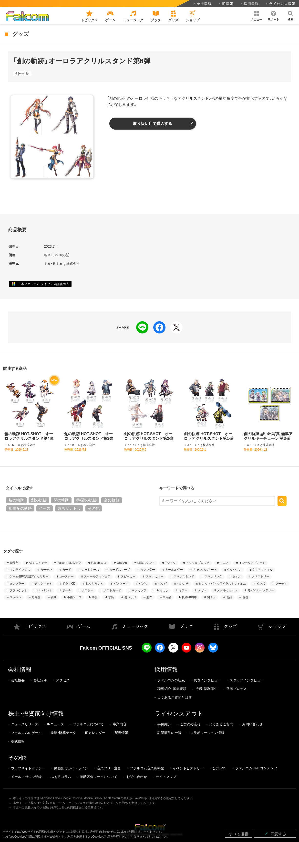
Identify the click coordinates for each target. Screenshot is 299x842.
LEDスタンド (146, 563)
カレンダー (147, 569)
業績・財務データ (63, 733)
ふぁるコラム (61, 777)
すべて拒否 (238, 834)
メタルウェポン (227, 590)
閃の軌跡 (61, 500)
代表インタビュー (207, 680)
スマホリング (213, 576)
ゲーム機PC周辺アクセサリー (29, 576)
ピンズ (260, 583)
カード (66, 569)
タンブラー (17, 583)
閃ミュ (211, 597)
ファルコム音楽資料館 (147, 768)
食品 (229, 597)
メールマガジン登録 (26, 777)
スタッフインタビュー (247, 680)
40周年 (14, 563)
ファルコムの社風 (171, 680)
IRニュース (55, 724)
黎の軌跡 (16, 500)
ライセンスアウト (179, 713)
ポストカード (112, 590)
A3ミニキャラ (38, 563)
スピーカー (128, 576)
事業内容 (119, 724)
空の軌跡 (111, 500)
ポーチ (66, 590)
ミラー (183, 590)
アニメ (224, 563)
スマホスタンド (184, 576)
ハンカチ (183, 583)
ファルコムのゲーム (26, 733)
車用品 (167, 597)
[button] (256, 15)
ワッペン (15, 597)
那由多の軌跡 (20, 508)
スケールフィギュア (97, 576)
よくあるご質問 (221, 724)
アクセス (63, 680)
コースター (66, 576)
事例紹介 (164, 724)
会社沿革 (40, 680)
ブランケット (18, 590)
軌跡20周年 (189, 597)
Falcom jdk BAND (69, 563)
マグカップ (139, 590)
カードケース (90, 569)
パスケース (121, 583)
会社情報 (202, 4)
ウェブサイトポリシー (28, 768)
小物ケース (74, 597)
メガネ (202, 590)
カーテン (46, 569)
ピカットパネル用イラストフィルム (222, 583)
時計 (95, 597)
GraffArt (122, 563)
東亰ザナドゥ (69, 508)
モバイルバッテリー (261, 590)
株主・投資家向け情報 (36, 713)
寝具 (53, 597)
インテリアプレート (252, 563)
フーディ (281, 583)
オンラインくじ (20, 569)
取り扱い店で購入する (152, 124)
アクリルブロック (197, 563)
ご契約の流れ (190, 724)
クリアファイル (262, 569)
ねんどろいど (94, 583)
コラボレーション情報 (207, 733)
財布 (149, 597)
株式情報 (18, 741)
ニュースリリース (24, 724)
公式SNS (220, 768)
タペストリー (260, 576)
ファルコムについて (88, 724)
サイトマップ (166, 777)
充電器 (35, 597)
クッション (234, 569)
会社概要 (18, 680)
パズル (143, 583)
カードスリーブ (119, 569)
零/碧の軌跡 (86, 500)
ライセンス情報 (280, 4)
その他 (94, 508)
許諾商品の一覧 (169, 733)
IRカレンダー (95, 733)
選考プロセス (236, 689)
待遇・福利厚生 (206, 689)
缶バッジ (130, 597)
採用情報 (249, 4)
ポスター (87, 590)
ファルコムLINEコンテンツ (256, 768)
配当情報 (121, 733)
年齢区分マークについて (98, 777)
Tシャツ (170, 563)
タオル (236, 576)
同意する (275, 833)
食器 (245, 597)
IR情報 (226, 4)
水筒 (111, 597)
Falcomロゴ (98, 563)
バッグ (162, 583)
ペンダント (44, 590)
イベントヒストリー (188, 768)
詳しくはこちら (157, 836)
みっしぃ (162, 590)
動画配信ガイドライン (71, 768)
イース (45, 508)
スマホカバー (154, 576)
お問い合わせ (252, 724)
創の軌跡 (22, 74)
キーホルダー (174, 569)
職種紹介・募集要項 (171, 689)
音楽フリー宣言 (109, 768)
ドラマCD (68, 583)
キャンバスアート (205, 569)
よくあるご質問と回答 (174, 697)
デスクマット (43, 583)
